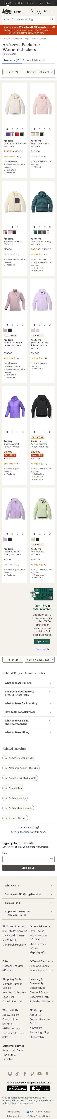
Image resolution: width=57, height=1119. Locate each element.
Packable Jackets (15, 798)
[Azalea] (8, 134)
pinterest (32, 1073)
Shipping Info (37, 952)
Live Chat (7, 1059)
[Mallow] (37, 330)
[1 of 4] (7, 129)
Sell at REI (7, 1023)
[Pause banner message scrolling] (54, 28)
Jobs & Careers (10, 1014)
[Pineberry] (10, 232)
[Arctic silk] (33, 330)
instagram (10, 1073)
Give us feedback (21, 831)
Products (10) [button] (12, 60)
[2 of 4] (12, 129)
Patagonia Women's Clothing (21, 767)
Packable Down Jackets (18, 808)
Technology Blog (39, 1032)
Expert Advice (37, 987)
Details (44, 846)
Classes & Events (39, 991)
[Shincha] (37, 134)
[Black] (22, 134)
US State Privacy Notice (38, 1116)
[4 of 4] (22, 129)
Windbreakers (13, 788)
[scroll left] (4, 134)
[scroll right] (25, 134)
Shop (17, 11)
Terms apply (42, 648)
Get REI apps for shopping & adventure (28, 1082)
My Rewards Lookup (13, 935)
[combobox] (28, 19)
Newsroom (36, 1027)
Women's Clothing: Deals (18, 757)
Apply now (42, 641)
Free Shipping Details (41, 970)
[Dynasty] (17, 134)
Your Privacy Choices (38, 1111)
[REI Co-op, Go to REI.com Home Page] (7, 11)
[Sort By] (40, 72)
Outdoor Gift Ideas (12, 965)
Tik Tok (17, 1073)
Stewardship (37, 1036)
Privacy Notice (14, 1116)
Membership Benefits (14, 944)
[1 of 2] (12, 227)
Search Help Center (13, 1050)
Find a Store (9, 1054)
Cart (45, 11)
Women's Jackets (39, 39)
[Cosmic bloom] (12, 134)
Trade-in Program (11, 1001)
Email (4, 853)
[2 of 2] (17, 227)
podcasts (47, 1073)
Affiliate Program (11, 1028)
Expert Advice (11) (34, 60)
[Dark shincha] (33, 539)
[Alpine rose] (33, 134)
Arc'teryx (6, 39)
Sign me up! (28, 867)
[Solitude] (46, 232)
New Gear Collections (14, 991)
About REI (35, 1014)
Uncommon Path (39, 996)
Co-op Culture (10, 1019)
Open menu (52, 11)
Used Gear (8, 996)
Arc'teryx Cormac (15, 818)
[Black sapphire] (42, 232)
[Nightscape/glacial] (33, 232)
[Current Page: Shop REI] (8, 3)
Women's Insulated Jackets (20, 778)
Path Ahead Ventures (41, 1001)
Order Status (37, 930)
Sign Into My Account (14, 930)
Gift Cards (8, 970)
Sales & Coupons (39, 965)
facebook (24, 1073)
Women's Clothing (20, 39)
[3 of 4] (17, 129)
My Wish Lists (9, 939)
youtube (39, 1073)
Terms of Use (13, 1111)
